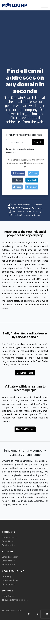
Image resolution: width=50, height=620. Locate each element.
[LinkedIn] (31, 180)
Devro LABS (16, 610)
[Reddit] (17, 187)
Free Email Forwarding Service (25, 215)
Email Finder (8, 541)
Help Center (8, 596)
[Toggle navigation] (44, 5)
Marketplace (8, 584)
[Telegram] (31, 187)
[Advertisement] (25, 37)
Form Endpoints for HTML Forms (25, 204)
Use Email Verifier (25, 429)
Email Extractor (10, 556)
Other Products (10, 580)
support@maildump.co (15, 599)
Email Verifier (9, 545)
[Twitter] (33, 173)
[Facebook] (18, 173)
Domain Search (9, 537)
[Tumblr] (17, 180)
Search (37, 142)
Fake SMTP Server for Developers (25, 208)
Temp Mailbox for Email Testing (25, 211)
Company (6, 576)
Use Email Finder (25, 372)
